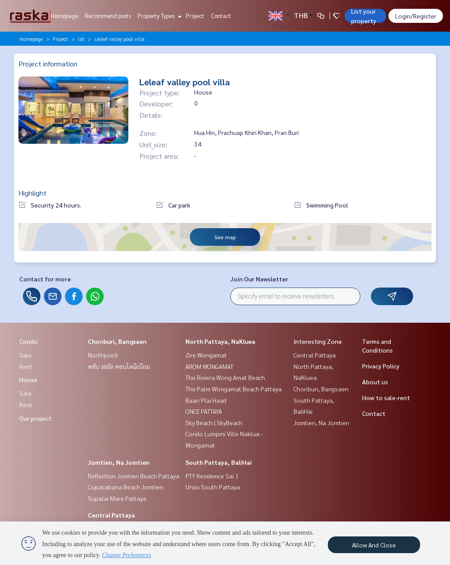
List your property (363, 16)
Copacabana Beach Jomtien (125, 487)
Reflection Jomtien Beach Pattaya (133, 476)
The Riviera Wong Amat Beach (225, 377)
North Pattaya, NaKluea (220, 341)
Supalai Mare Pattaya (117, 498)
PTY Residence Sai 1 (212, 476)
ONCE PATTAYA (203, 411)
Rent (25, 366)
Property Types (158, 15)
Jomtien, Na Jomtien (119, 462)
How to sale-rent (386, 397)
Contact (221, 15)
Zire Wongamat (206, 355)
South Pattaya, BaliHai (218, 462)
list (81, 38)
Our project (35, 418)
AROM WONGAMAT (209, 366)
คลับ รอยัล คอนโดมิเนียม (119, 366)
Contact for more (45, 279)
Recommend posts (108, 15)
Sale (25, 355)
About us (375, 382)
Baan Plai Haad (205, 400)
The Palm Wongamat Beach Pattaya (233, 389)
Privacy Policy (380, 366)
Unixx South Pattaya (212, 487)
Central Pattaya (111, 515)
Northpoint (103, 355)
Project (195, 15)
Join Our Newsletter (259, 279)
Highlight (32, 192)
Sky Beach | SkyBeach (214, 422)
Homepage (64, 15)
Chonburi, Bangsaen (117, 341)
